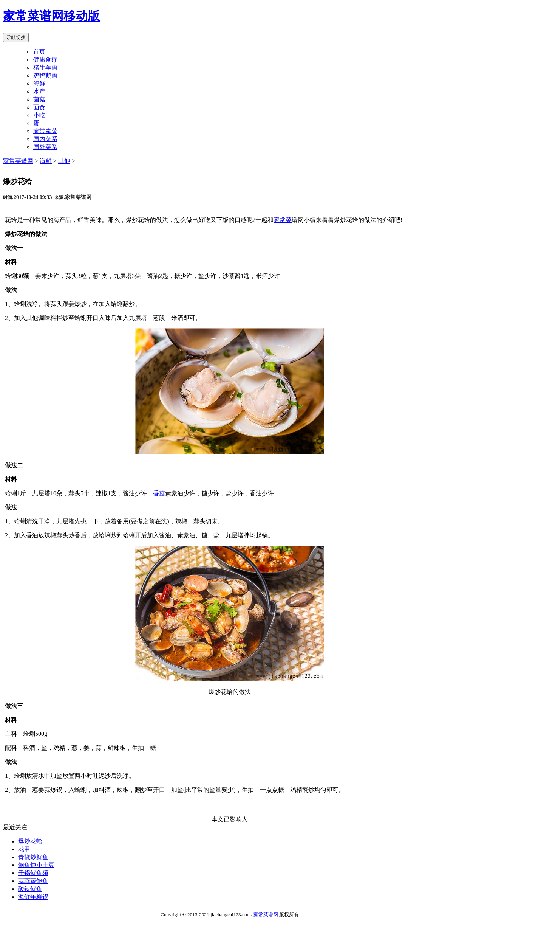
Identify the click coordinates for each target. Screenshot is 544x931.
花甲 (24, 849)
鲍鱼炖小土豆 (36, 865)
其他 (64, 161)
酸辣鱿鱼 (30, 889)
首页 (39, 51)
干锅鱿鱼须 (33, 873)
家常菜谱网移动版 (51, 16)
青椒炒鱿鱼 (33, 857)
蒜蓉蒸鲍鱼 (33, 881)
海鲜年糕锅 (33, 897)
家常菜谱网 (18, 161)
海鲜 (46, 161)
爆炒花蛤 (30, 841)
